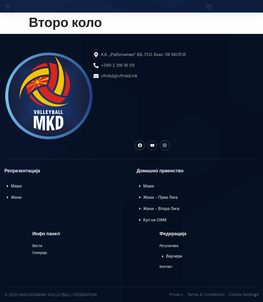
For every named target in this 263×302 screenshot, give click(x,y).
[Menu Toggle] (7, 7)
